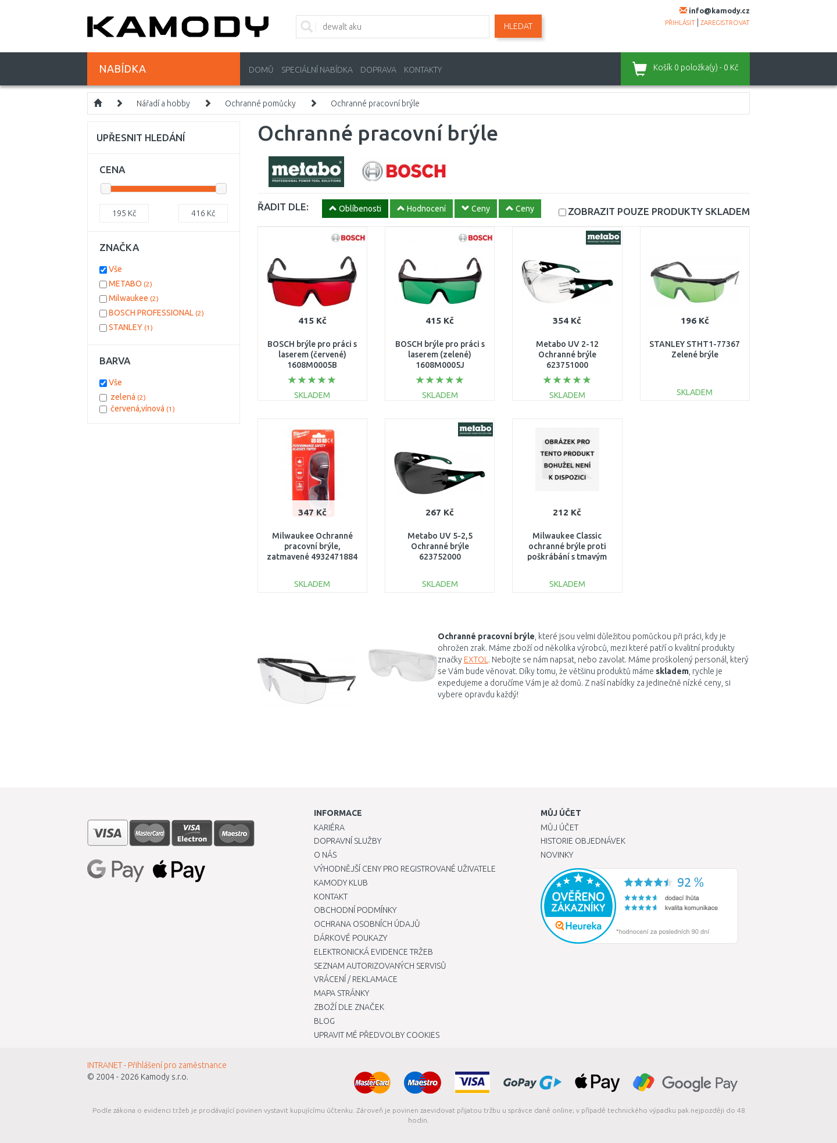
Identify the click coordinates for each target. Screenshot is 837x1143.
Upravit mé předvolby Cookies (376, 1035)
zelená (128, 397)
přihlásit (680, 22)
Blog (324, 1021)
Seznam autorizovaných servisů (380, 965)
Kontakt (331, 896)
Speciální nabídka (317, 69)
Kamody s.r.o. (164, 1076)
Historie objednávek (583, 840)
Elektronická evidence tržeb (373, 951)
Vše (115, 269)
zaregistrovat (725, 22)
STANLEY (131, 327)
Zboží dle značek (349, 1007)
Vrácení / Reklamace (356, 979)
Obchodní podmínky (355, 910)
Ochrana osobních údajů (367, 924)
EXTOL (476, 659)
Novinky (557, 854)
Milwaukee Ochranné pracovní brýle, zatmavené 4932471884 (312, 546)
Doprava (378, 69)
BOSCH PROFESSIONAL (156, 312)
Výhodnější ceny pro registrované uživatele (405, 868)
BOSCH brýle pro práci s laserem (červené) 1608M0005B (312, 354)
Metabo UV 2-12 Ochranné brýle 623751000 (567, 354)
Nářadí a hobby (163, 103)
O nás (325, 854)
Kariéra (329, 827)
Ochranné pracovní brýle (375, 103)
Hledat (518, 26)
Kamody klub (341, 882)
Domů (261, 69)
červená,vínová (142, 408)
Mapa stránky (341, 993)
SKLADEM (659, 211)
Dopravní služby (347, 840)
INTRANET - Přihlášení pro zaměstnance (157, 1065)
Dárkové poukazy (350, 938)
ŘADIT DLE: (283, 206)
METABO (130, 283)
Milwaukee (134, 298)
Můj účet (559, 827)
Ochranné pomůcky (260, 103)
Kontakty (423, 69)
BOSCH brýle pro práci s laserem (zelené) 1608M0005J (440, 354)
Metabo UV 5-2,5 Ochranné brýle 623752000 (440, 546)
